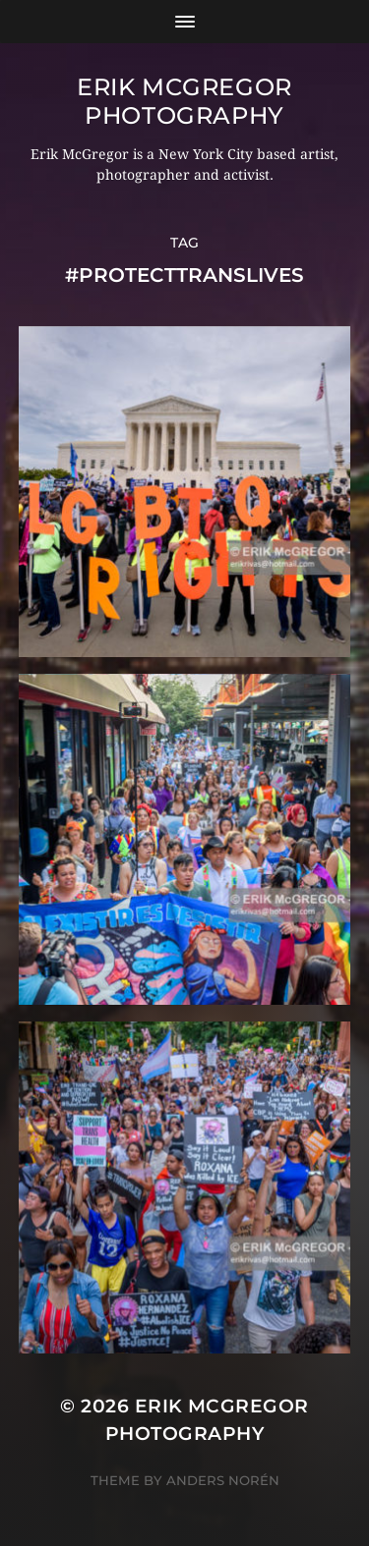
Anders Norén (222, 1480)
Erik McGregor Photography (184, 101)
